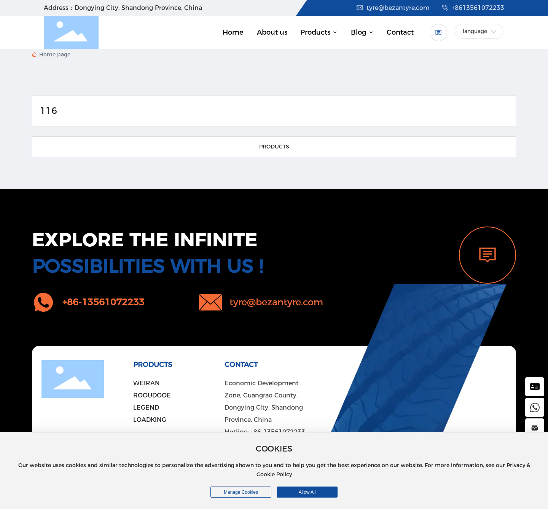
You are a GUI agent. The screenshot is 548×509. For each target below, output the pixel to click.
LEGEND (146, 407)
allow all (307, 492)
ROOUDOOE (152, 395)
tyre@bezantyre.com (393, 7)
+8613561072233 (472, 7)
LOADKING (149, 419)
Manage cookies (241, 492)
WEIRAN (146, 383)
